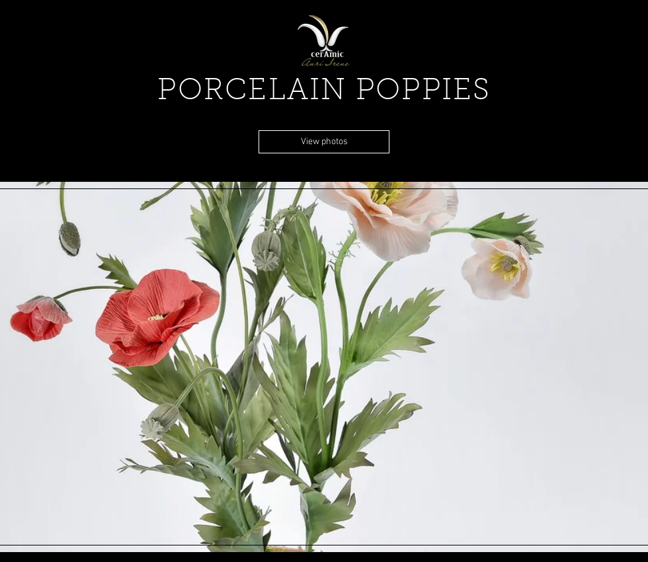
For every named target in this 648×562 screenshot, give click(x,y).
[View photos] (324, 141)
